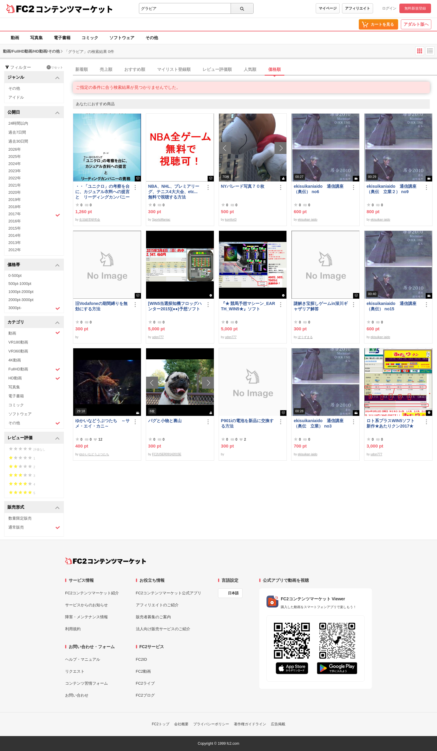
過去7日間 (17, 132)
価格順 (274, 69)
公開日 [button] (33, 112)
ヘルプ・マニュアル (82, 659)
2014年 (14, 235)
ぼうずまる (305, 337)
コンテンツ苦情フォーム (86, 683)
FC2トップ (160, 724)
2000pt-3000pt (20, 299)
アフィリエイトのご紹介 (157, 605)
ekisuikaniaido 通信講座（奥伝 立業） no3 (318, 423)
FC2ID (141, 659)
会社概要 (181, 724)
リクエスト (75, 671)
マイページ (328, 8)
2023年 (14, 171)
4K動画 (14, 360)
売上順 (106, 69)
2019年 (14, 199)
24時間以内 (18, 123)
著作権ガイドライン (250, 724)
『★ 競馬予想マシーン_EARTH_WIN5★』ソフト (248, 306)
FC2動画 (143, 671)
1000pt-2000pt (20, 291)
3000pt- (34, 308)
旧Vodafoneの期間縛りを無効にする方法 (101, 306)
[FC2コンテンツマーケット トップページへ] (105, 561)
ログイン (389, 8)
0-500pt (15, 275)
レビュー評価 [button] (33, 438)
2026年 (14, 149)
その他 (151, 37)
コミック (90, 37)
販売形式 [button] (33, 507)
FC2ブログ (145, 695)
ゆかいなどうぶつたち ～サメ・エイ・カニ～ (102, 423)
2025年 (14, 156)
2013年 (14, 242)
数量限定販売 (20, 518)
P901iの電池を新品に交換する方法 (247, 423)
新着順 (81, 69)
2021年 (14, 185)
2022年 (14, 178)
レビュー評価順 (217, 69)
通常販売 (34, 527)
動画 (15, 37)
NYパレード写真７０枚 (242, 186)
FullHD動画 (34, 369)
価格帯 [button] (33, 265)
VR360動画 (18, 351)
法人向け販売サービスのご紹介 (163, 629)
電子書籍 (62, 37)
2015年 (14, 228)
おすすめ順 (134, 69)
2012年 (14, 250)
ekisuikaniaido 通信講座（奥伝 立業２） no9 (391, 189)
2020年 (14, 192)
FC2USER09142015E (166, 454)
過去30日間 (18, 141)
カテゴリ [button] (33, 322)
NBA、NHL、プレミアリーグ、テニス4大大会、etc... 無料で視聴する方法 (173, 191)
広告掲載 (278, 724)
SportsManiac (161, 219)
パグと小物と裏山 (165, 420)
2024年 (14, 163)
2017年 (34, 215)
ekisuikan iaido (308, 219)
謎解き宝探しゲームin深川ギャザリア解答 (320, 306)
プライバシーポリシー (211, 724)
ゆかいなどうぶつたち (94, 454)
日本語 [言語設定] (233, 593)
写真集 (36, 37)
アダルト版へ (416, 24)
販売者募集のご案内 (153, 617)
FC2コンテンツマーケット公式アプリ (169, 593)
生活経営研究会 (89, 219)
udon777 (158, 337)
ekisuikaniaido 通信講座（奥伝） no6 (318, 189)
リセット (55, 67)
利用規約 (73, 629)
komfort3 (231, 219)
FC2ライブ (145, 683)
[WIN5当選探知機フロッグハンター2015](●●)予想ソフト (175, 306)
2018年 (14, 206)
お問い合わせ (76, 695)
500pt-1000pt (19, 283)
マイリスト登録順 (174, 69)
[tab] (255, 70)
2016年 (14, 221)
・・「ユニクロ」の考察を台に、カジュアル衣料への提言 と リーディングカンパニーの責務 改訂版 (102, 192)
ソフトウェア (121, 37)
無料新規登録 (415, 8)
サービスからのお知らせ (86, 605)
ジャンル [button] (33, 77)
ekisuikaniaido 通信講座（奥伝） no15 (391, 306)
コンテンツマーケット (74, 9)
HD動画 (34, 378)
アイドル (16, 97)
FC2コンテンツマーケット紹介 (92, 593)
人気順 (250, 69)
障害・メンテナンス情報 (86, 617)
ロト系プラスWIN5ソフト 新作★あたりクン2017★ (393, 423)
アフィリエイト (357, 8)
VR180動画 (18, 342)
